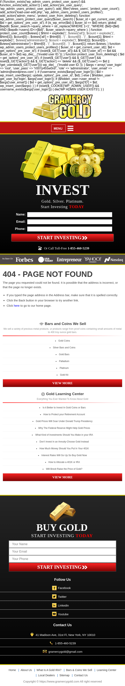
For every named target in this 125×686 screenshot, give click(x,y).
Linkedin (63, 605)
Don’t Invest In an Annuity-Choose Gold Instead (64, 441)
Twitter (62, 596)
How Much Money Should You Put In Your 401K (64, 448)
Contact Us (81, 675)
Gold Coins (64, 340)
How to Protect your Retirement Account (64, 414)
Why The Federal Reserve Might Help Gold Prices (64, 428)
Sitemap (64, 675)
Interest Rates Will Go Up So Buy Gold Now (64, 455)
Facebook (64, 588)
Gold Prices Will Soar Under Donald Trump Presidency (64, 421)
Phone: (20, 228)
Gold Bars (64, 354)
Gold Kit (64, 374)
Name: (21, 214)
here (17, 305)
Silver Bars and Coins (64, 347)
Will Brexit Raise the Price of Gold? (64, 469)
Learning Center (106, 670)
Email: (21, 221)
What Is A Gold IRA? (49, 670)
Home (12, 670)
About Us (26, 670)
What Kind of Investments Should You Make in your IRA (64, 434)
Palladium (64, 361)
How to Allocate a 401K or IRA (64, 462)
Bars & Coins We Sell (79, 670)
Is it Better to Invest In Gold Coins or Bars (64, 407)
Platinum (64, 368)
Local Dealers (46, 675)
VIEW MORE (62, 383)
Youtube (63, 614)
